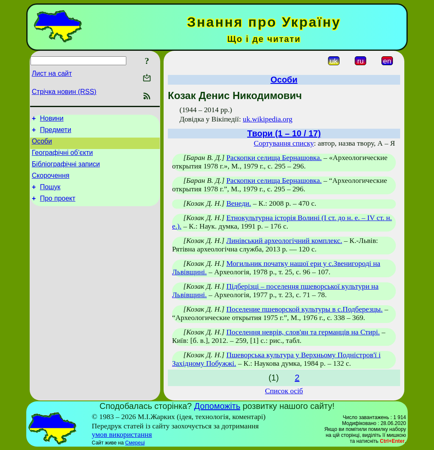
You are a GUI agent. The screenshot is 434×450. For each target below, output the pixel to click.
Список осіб (284, 391)
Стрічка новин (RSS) (64, 91)
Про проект (57, 208)
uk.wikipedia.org (267, 119)
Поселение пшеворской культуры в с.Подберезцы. (304, 309)
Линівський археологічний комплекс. (284, 241)
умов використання (122, 435)
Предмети (55, 132)
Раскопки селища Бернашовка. (274, 158)
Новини (52, 119)
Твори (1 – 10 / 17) (284, 133)
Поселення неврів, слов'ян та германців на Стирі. (303, 332)
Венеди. (238, 203)
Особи (42, 145)
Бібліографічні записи (66, 170)
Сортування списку (284, 143)
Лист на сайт (52, 73)
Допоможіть (217, 406)
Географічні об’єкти (62, 157)
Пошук (50, 195)
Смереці (135, 443)
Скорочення (51, 183)
